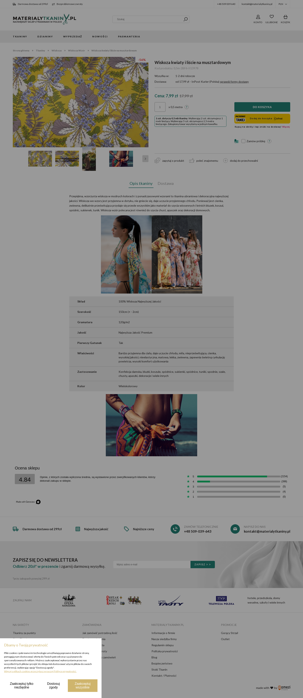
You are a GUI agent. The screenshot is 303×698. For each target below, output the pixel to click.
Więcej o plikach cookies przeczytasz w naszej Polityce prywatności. (40, 671)
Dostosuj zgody (53, 685)
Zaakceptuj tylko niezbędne (22, 685)
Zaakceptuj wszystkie (83, 685)
